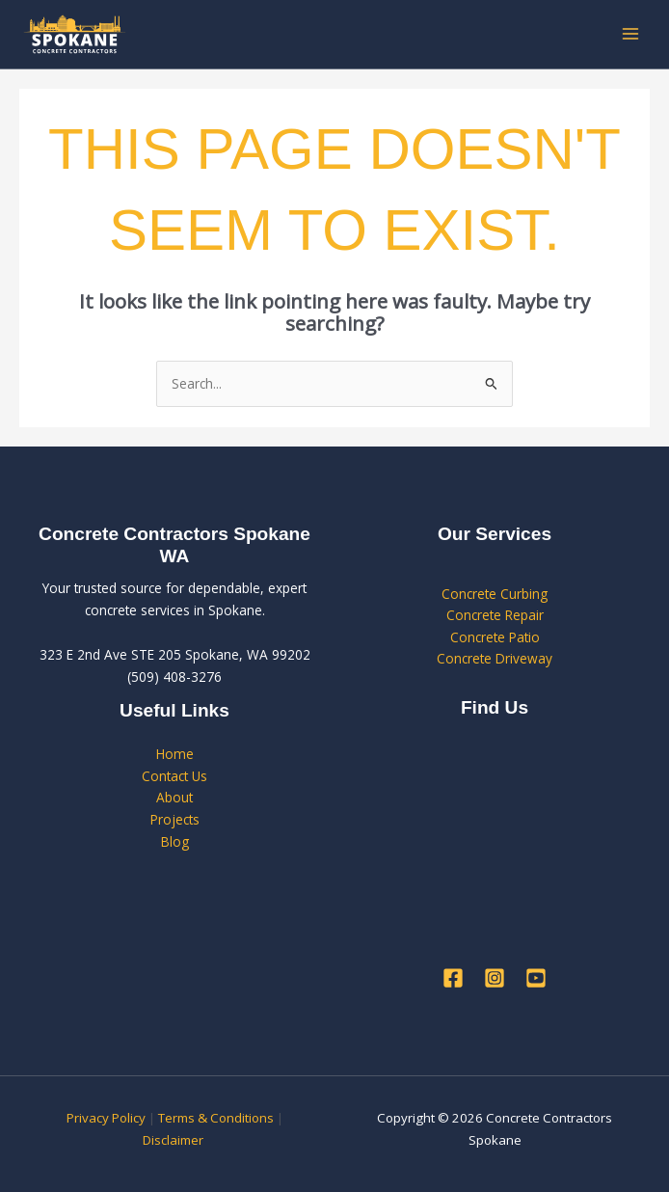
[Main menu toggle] (631, 34)
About (174, 797)
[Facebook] (453, 978)
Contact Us (174, 776)
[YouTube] (536, 978)
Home (175, 754)
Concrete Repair (495, 615)
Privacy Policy (106, 1117)
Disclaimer (174, 1140)
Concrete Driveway (494, 658)
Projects (175, 819)
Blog (175, 841)
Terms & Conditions (216, 1117)
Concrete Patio (495, 637)
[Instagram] (494, 978)
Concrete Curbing (495, 593)
